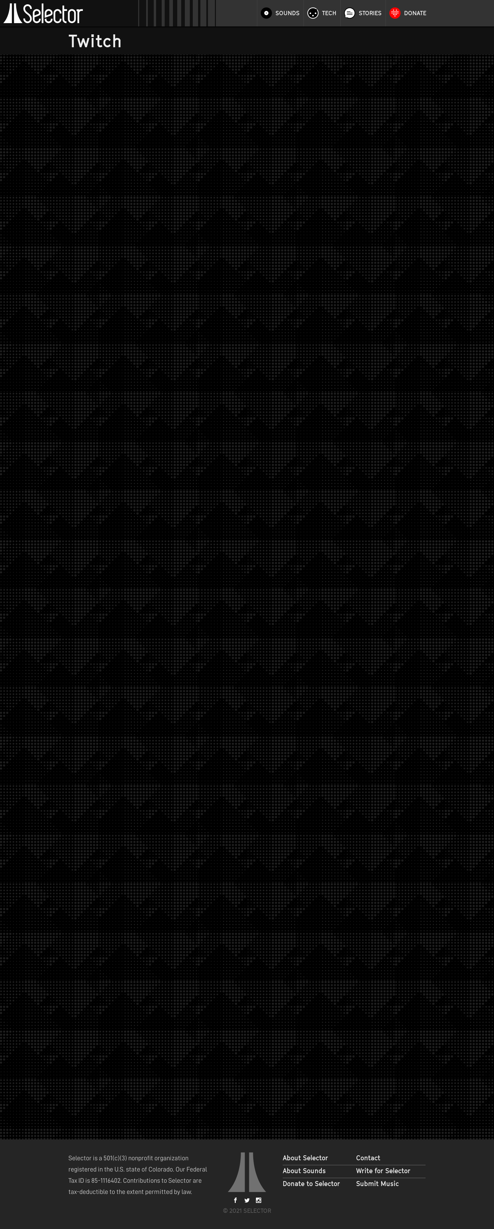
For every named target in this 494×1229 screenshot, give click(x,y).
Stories (370, 13)
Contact (368, 1158)
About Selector (305, 1158)
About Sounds (304, 1171)
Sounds (287, 13)
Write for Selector (383, 1171)
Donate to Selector (311, 1184)
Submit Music (377, 1184)
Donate (415, 13)
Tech (329, 13)
